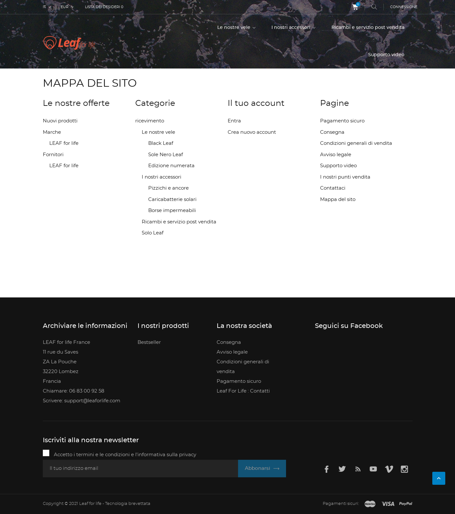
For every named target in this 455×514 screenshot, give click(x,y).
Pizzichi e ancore (168, 188)
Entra (234, 121)
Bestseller (149, 342)
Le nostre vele (234, 27)
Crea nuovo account (252, 132)
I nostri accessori (291, 27)
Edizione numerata (171, 165)
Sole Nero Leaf (165, 154)
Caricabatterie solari (172, 199)
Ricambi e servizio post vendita (367, 27)
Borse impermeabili (172, 210)
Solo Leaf (152, 233)
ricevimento (149, 121)
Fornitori (53, 154)
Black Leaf (160, 143)
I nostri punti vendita (345, 177)
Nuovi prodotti (60, 121)
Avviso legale (335, 154)
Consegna (332, 132)
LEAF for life (63, 143)
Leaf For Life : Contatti (243, 391)
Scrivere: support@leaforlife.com (81, 400)
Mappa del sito (337, 199)
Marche (52, 132)
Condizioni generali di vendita (356, 143)
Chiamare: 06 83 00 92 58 (73, 391)
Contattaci (332, 188)
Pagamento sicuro (342, 121)
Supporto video (386, 55)
